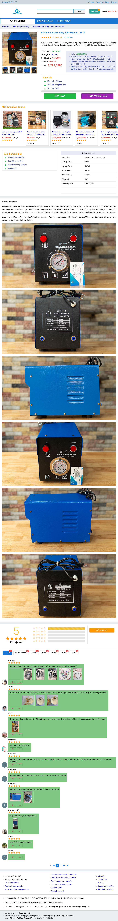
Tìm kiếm (79, 11)
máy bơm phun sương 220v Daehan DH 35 (48, 26)
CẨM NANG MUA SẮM (45, 21)
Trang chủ (6, 26)
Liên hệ (113, 2)
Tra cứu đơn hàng (102, 2)
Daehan (54, 55)
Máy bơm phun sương (21, 26)
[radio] (8, 638)
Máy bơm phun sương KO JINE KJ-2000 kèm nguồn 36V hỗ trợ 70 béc (62, 133)
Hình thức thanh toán (105, 889)
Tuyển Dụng (102, 879)
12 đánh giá (57, 37)
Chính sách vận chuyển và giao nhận (64, 874)
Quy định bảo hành (57, 891)
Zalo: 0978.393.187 (12, 883)
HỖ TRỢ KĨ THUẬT (63, 21)
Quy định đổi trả (56, 888)
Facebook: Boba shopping (14, 886)
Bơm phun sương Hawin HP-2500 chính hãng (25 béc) (38, 133)
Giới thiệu (101, 876)
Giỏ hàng (94, 11)
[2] (60, 865)
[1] (50, 865)
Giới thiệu (91, 2)
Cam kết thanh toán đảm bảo (61, 881)
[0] (54, 865)
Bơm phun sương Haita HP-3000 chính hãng (14, 133)
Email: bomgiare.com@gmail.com (17, 889)
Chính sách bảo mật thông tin (61, 884)
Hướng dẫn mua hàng (106, 886)
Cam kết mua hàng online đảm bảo (63, 878)
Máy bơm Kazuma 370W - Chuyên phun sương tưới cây (87, 133)
